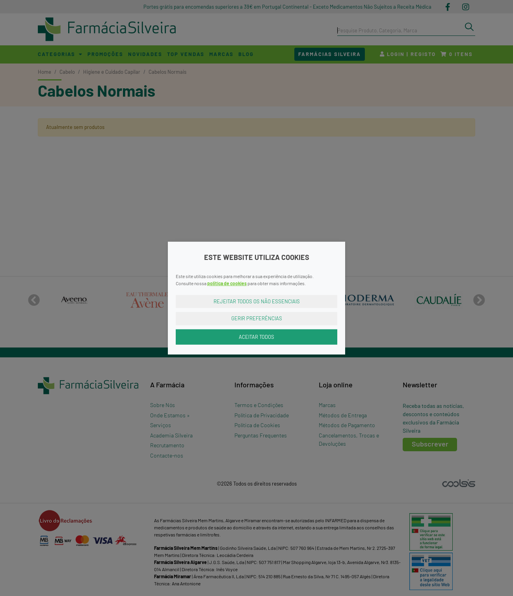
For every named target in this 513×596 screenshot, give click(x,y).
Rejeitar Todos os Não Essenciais (257, 301)
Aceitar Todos (256, 336)
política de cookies (227, 283)
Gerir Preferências (256, 318)
